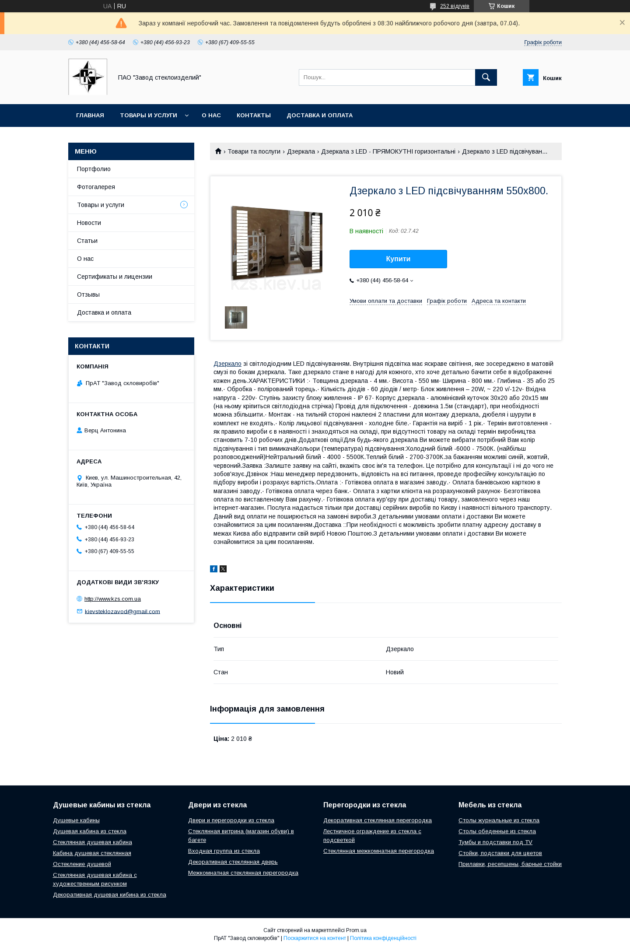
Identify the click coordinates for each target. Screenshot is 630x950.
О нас (211, 115)
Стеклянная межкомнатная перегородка (378, 851)
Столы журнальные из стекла (498, 820)
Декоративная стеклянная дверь (233, 862)
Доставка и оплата (320, 115)
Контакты (254, 115)
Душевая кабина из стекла (89, 831)
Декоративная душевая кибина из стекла (109, 894)
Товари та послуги (254, 151)
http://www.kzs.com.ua (112, 599)
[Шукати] (486, 77)
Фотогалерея (96, 186)
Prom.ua (356, 930)
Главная (90, 115)
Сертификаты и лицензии (114, 276)
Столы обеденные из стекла (497, 831)
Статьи (87, 240)
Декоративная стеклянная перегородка (377, 820)
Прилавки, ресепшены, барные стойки (510, 864)
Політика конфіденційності (383, 938)
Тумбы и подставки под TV (495, 842)
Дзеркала (301, 151)
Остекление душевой (82, 864)
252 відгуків (454, 6)
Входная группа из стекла (224, 851)
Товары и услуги (148, 115)
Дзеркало (228, 363)
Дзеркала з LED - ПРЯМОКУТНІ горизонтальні (388, 151)
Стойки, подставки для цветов (500, 853)
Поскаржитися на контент (315, 938)
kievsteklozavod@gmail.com (122, 611)
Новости (89, 222)
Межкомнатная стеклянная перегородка (243, 872)
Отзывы (88, 294)
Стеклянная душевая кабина (92, 842)
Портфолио (94, 168)
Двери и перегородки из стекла (231, 820)
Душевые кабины (76, 820)
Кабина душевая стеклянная (92, 853)
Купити (398, 259)
